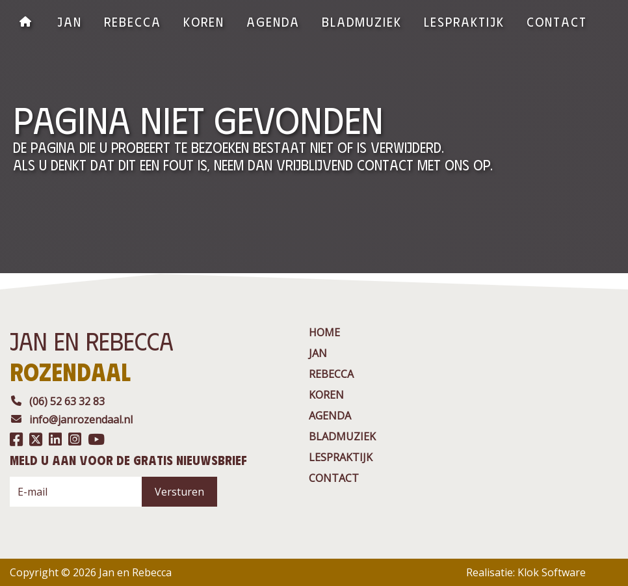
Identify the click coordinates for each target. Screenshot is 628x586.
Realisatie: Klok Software (526, 572)
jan (69, 21)
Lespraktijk (464, 21)
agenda (273, 21)
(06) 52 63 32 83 (57, 401)
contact (557, 21)
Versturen (179, 492)
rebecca (132, 21)
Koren (203, 21)
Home (324, 332)
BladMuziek (362, 21)
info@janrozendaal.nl (71, 419)
